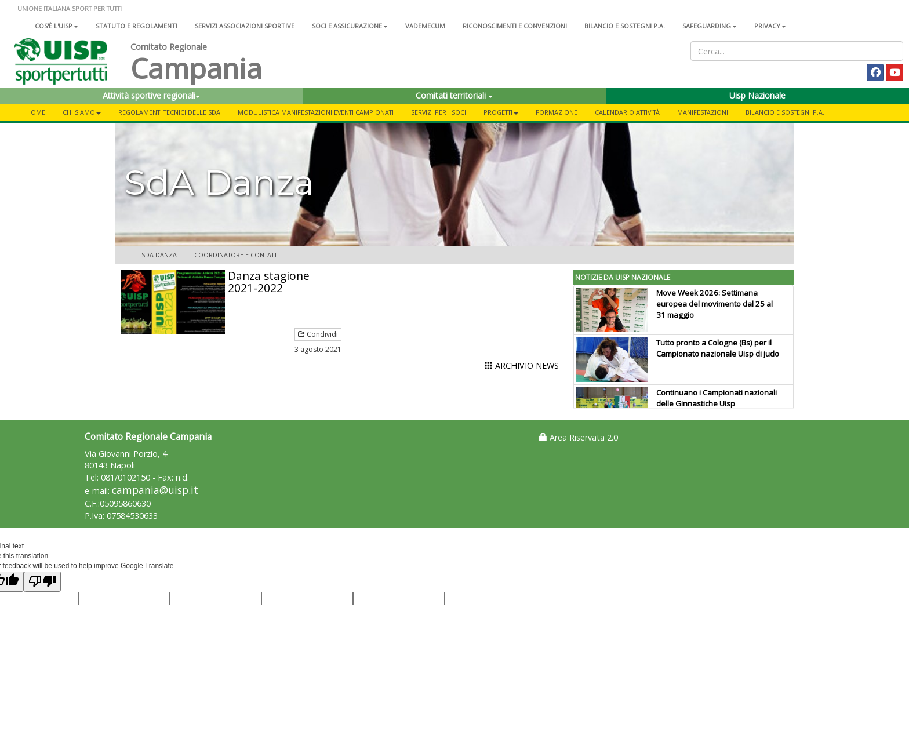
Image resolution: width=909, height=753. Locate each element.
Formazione (556, 112)
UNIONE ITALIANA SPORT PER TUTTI (69, 8)
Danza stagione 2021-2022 (269, 282)
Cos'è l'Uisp (56, 25)
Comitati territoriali (454, 95)
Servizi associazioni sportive (244, 25)
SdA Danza (159, 254)
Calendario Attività (627, 112)
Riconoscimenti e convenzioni (515, 25)
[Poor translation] (42, 582)
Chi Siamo (82, 112)
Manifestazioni (702, 112)
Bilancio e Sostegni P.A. (785, 112)
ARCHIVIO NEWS (522, 365)
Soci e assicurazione (350, 25)
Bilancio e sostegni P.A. (624, 25)
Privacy (770, 25)
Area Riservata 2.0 (578, 437)
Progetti (500, 112)
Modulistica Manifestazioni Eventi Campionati (316, 112)
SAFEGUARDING (709, 25)
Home (35, 112)
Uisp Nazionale (757, 95)
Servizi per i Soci (438, 112)
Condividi (318, 334)
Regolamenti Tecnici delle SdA (169, 112)
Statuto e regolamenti (136, 25)
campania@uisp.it (155, 490)
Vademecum (425, 25)
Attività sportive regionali (151, 95)
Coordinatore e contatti (236, 254)
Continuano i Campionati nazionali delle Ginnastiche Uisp (716, 398)
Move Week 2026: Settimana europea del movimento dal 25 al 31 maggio (714, 304)
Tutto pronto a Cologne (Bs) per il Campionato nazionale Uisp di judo (717, 348)
